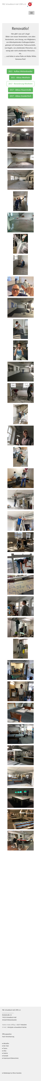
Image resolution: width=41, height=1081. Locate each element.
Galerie (5, 1053)
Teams (5, 1048)
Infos (4, 1051)
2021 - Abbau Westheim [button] (20, 77)
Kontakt (5, 1056)
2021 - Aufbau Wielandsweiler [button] (21, 71)
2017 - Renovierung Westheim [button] (20, 83)
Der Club (6, 1046)
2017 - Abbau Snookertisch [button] (20, 96)
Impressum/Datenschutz (10, 1058)
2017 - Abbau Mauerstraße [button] (20, 90)
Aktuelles (6, 1043)
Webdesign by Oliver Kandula (12, 1073)
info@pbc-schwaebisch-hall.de (17, 1027)
